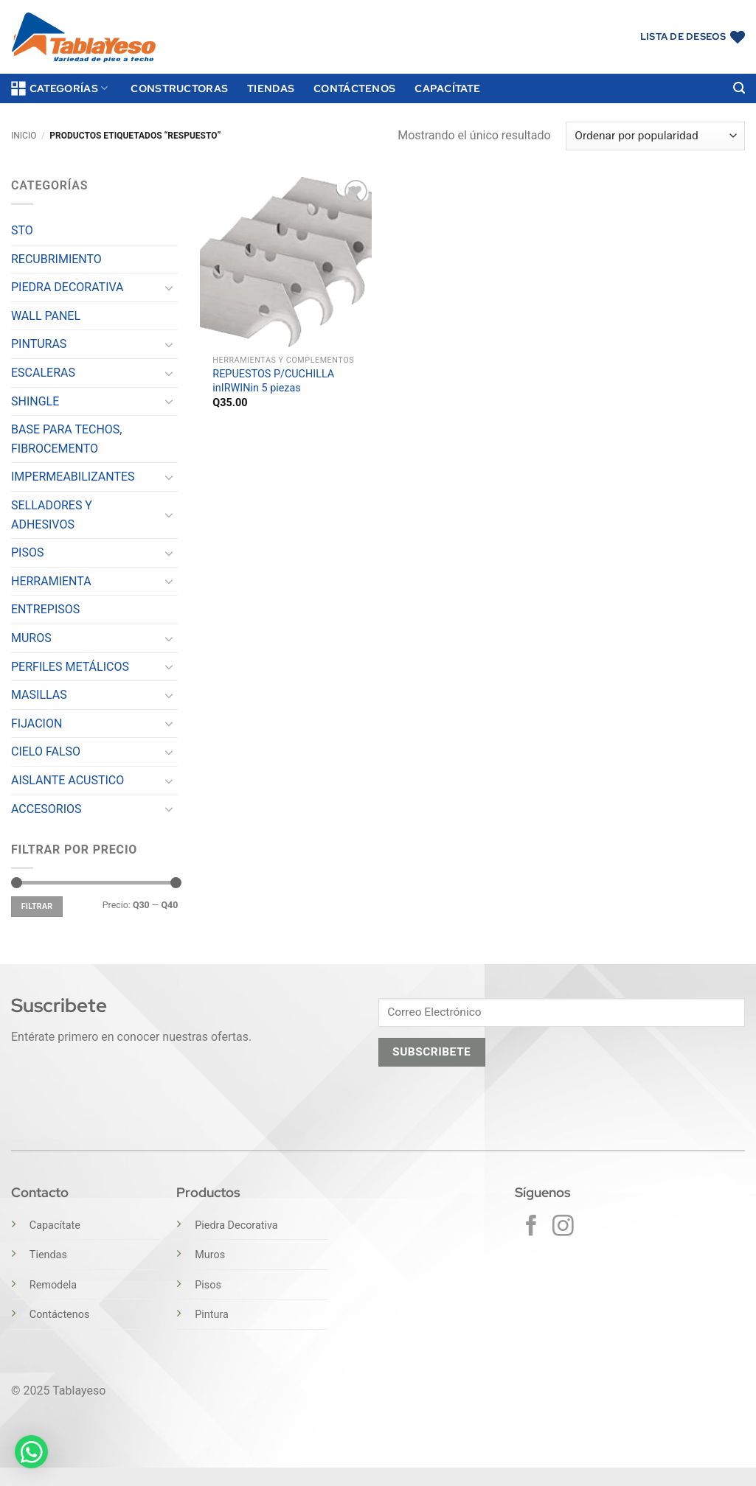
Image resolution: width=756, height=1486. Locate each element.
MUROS (31, 638)
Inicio (23, 135)
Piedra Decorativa (236, 1225)
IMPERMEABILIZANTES (73, 477)
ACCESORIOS (46, 809)
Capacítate (447, 88)
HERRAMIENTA (51, 581)
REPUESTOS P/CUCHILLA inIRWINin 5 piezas (273, 381)
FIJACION (36, 723)
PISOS (27, 552)
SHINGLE (35, 401)
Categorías (59, 88)
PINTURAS (38, 344)
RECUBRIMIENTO (56, 259)
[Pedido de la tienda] (655, 136)
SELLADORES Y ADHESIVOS (51, 514)
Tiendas (270, 88)
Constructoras (179, 88)
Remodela (53, 1285)
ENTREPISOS (45, 609)
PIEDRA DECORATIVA (67, 287)
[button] (739, 88)
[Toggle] (169, 287)
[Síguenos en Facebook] (531, 1227)
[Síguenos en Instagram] (563, 1227)
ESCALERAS (43, 373)
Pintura (212, 1314)
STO (22, 230)
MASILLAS (39, 695)
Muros (210, 1255)
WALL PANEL (45, 316)
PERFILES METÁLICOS (70, 667)
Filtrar (37, 906)
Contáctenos (354, 88)
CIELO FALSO (45, 751)
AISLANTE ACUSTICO (67, 780)
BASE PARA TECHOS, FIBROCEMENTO (66, 439)
